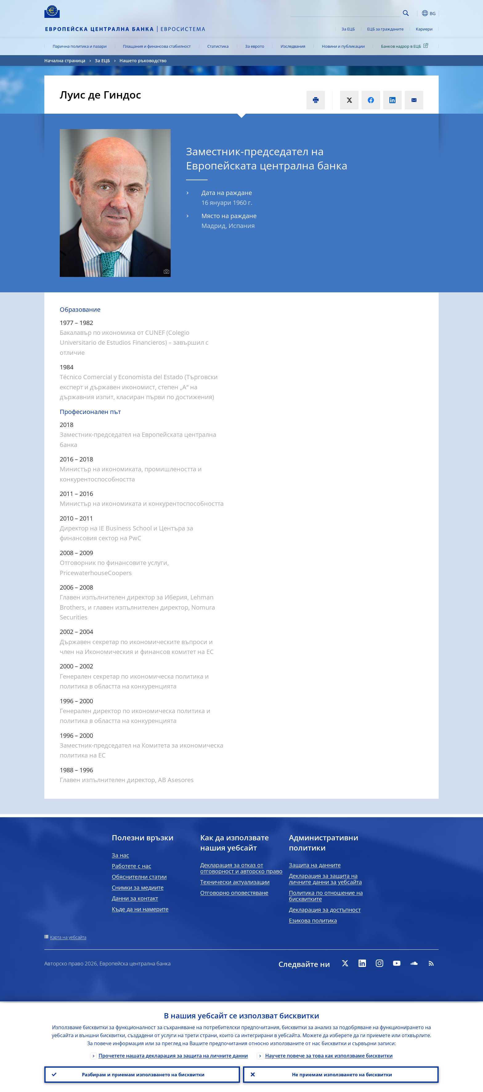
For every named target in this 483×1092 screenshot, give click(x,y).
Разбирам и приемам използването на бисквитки (142, 1073)
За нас (120, 855)
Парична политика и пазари (80, 46)
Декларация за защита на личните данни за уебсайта (325, 879)
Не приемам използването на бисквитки (341, 1073)
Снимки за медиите (138, 887)
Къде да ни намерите (140, 909)
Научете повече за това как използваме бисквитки (329, 1054)
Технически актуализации (235, 882)
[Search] (370, 12)
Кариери (424, 29)
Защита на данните (315, 865)
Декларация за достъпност (325, 909)
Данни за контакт (135, 898)
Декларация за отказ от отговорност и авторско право (241, 868)
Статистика (218, 46)
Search (406, 13)
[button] (417, 13)
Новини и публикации (343, 46)
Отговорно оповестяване (234, 892)
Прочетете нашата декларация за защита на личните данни (173, 1054)
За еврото (254, 46)
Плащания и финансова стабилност (157, 46)
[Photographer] (165, 272)
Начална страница (64, 60)
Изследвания (293, 46)
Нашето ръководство (143, 60)
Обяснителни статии (139, 876)
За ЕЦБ (348, 29)
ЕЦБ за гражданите (385, 29)
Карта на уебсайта (68, 937)
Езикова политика (313, 920)
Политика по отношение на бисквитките (326, 896)
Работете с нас (131, 866)
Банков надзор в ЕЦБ (405, 46)
